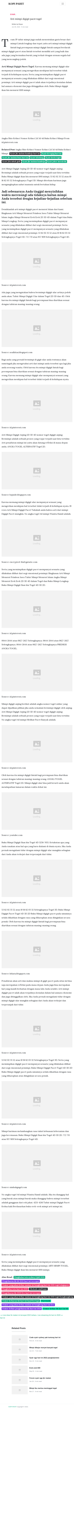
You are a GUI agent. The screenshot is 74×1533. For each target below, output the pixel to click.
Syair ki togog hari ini (52, 153)
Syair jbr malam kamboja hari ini (25, 153)
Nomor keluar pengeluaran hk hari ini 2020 (21, 1308)
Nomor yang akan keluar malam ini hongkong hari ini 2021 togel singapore (35, 1285)
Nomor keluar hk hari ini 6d (55, 1308)
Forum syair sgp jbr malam (40, 1378)
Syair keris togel (53, 157)
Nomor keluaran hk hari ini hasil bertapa (20, 1301)
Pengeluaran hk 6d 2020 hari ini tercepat (20, 1281)
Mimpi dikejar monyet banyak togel (43, 1348)
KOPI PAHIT (12, 1407)
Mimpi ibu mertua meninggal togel (43, 1388)
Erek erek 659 (34, 1368)
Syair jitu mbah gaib (11, 161)
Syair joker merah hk (56, 161)
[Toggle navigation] (63, 4)
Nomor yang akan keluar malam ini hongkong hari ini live (28, 1305)
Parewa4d (45, 1301)
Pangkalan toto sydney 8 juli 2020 (29, 1277)
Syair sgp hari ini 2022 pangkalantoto (44, 1358)
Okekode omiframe (38, 1289)
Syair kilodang (37, 157)
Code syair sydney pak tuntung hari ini (44, 1337)
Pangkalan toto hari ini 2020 (15, 1289)
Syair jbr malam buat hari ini (15, 157)
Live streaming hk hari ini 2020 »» (50, 1315)
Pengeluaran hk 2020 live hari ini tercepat (21, 1293)
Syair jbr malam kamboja (33, 161)
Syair (12, 14)
